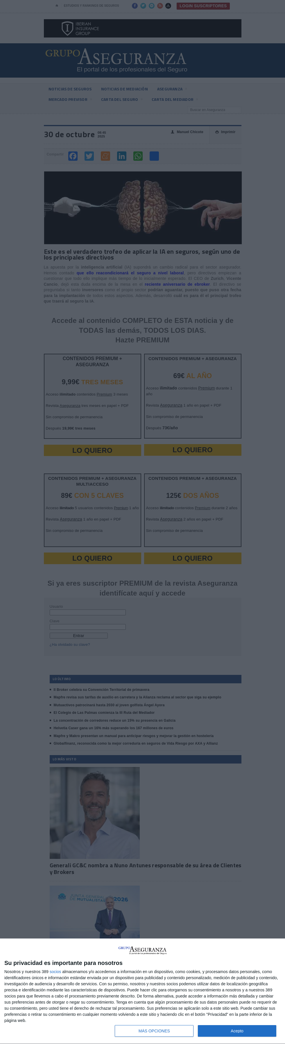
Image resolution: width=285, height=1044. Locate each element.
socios (55, 972)
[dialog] (142, 991)
